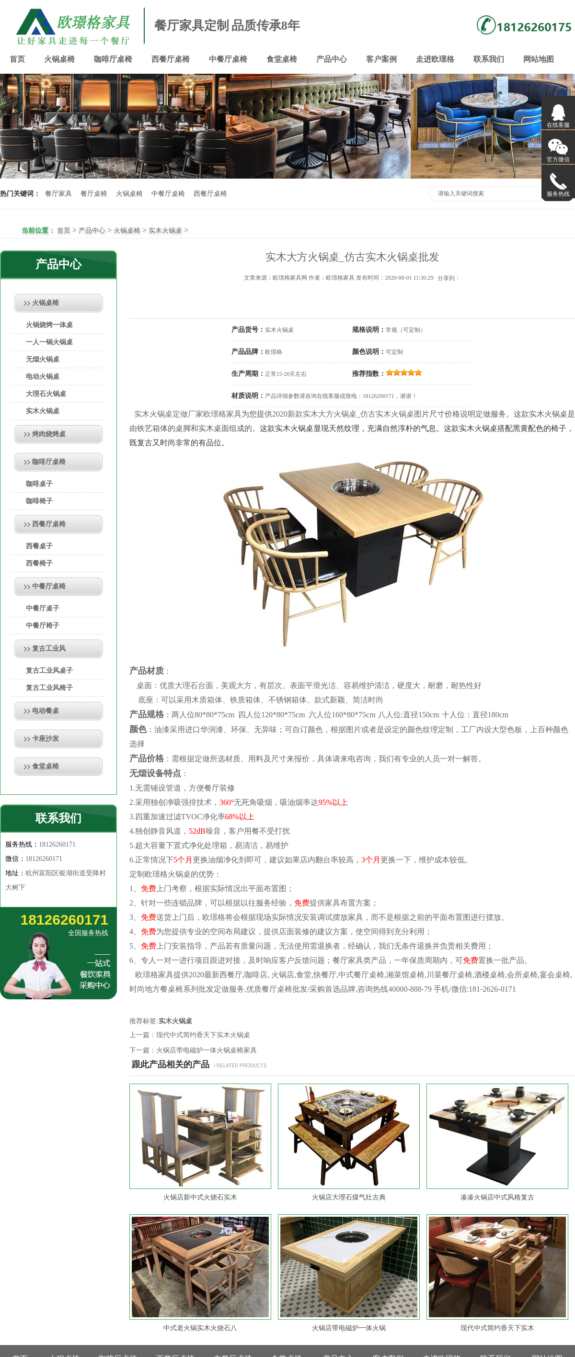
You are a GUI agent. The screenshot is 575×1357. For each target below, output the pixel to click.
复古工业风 (49, 648)
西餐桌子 (39, 546)
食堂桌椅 (281, 59)
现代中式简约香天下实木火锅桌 (203, 1035)
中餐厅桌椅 (228, 59)
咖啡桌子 (39, 483)
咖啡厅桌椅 (113, 59)
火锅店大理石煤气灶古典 (349, 1197)
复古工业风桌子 (49, 670)
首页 (17, 59)
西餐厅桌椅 (170, 59)
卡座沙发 (45, 738)
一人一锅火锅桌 (49, 342)
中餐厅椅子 (42, 625)
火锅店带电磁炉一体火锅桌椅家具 (206, 1050)
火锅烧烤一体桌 (49, 324)
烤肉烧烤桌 (49, 434)
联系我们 (488, 59)
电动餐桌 (45, 710)
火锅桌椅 (59, 59)
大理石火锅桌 (46, 393)
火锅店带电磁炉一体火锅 (349, 1328)
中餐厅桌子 (42, 608)
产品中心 (331, 59)
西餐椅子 (39, 563)
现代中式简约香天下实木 (497, 1328)
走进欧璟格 (435, 59)
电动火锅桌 (42, 376)
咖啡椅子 (39, 501)
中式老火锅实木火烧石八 (200, 1328)
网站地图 (538, 59)
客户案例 (381, 59)
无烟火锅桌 (42, 359)
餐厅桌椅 (93, 193)
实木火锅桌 (165, 230)
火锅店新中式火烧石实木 (200, 1197)
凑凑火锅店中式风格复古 (497, 1197)
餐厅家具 (58, 193)
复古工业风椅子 (49, 687)
